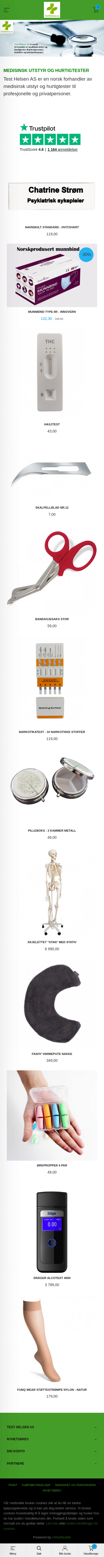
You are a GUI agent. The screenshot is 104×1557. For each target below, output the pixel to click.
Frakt (12, 1484)
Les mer (52, 1523)
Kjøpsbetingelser (36, 1484)
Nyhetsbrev (52, 1490)
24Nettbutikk (61, 1537)
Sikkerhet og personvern (75, 1484)
